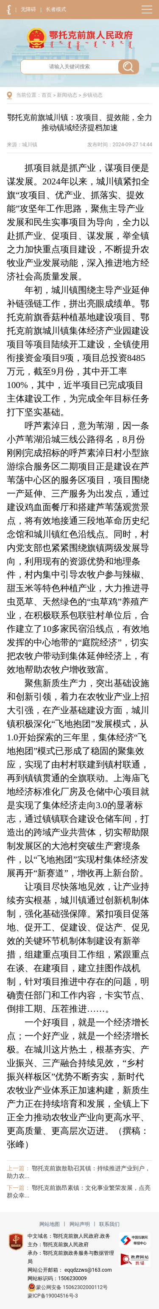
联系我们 (109, 1224)
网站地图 (49, 1224)
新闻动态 (67, 95)
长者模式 (56, 9)
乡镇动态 (92, 95)
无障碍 (28, 9)
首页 (47, 95)
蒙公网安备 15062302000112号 (68, 1287)
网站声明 (80, 1224)
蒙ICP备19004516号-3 (53, 1296)
